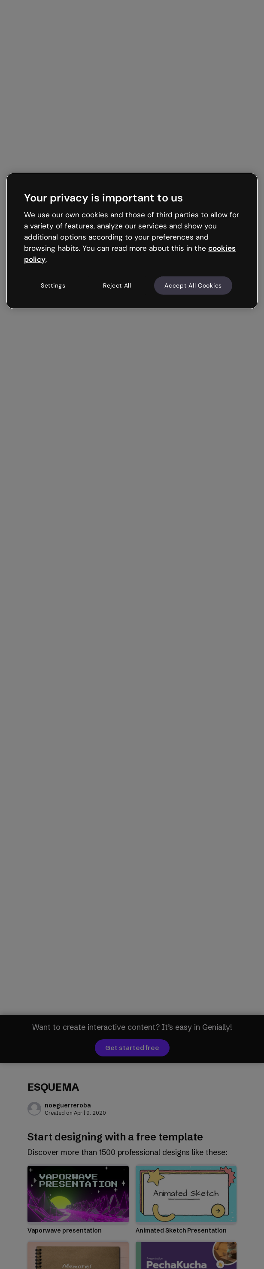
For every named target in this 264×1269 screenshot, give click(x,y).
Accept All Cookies (193, 285)
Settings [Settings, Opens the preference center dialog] (53, 285)
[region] (131, 241)
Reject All (117, 285)
